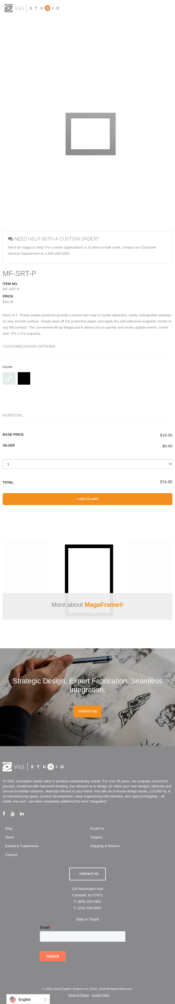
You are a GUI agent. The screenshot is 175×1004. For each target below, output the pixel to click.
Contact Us (89, 873)
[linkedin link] (24, 813)
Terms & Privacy (78, 995)
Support (96, 837)
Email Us (97, 828)
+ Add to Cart (88, 499)
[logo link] (32, 8)
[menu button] (165, 8)
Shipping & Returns (105, 846)
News (9, 837)
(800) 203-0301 (89, 902)
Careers (11, 855)
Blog (8, 828)
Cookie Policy (101, 995)
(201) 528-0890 (89, 908)
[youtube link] (15, 813)
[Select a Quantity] (87, 464)
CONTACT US (87, 711)
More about (87, 604)
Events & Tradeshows (22, 846)
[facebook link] (7, 813)
